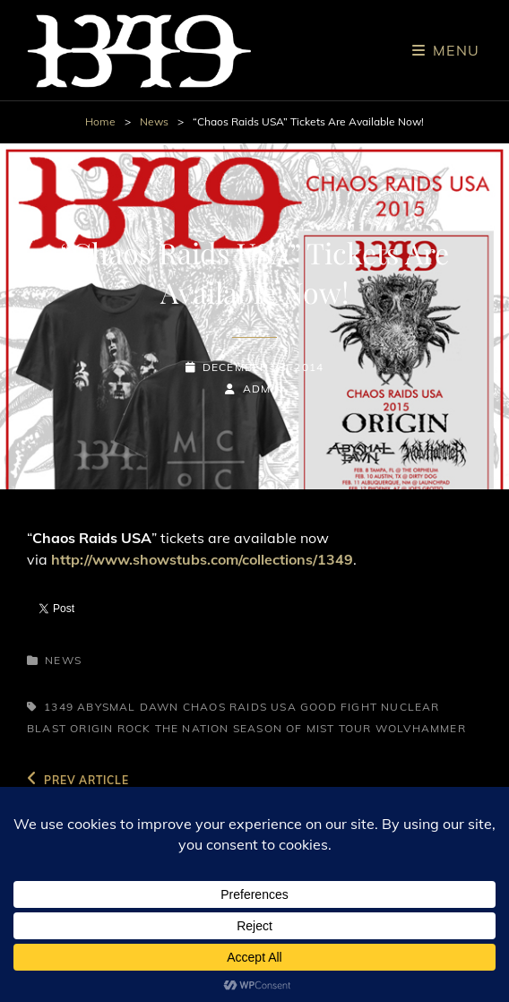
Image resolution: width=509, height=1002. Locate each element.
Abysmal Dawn (127, 706)
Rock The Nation (173, 728)
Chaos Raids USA (240, 706)
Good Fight (338, 706)
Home (100, 121)
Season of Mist (284, 728)
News (154, 121)
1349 (58, 706)
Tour (355, 728)
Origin (91, 728)
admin (263, 388)
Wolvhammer (420, 728)
